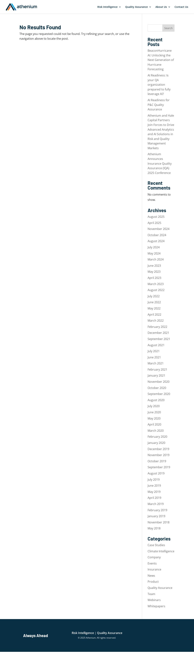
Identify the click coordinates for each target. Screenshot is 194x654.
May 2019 (154, 492)
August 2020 (156, 400)
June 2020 (154, 412)
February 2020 (157, 437)
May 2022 (154, 308)
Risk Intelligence (107, 7)
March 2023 (156, 284)
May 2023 (154, 272)
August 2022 (156, 290)
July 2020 (154, 406)
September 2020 (159, 394)
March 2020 (156, 431)
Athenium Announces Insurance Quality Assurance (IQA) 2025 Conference (160, 163)
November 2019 (158, 455)
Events (152, 563)
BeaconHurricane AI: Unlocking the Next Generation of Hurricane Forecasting (161, 60)
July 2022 (154, 296)
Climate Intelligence (161, 551)
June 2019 (154, 486)
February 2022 (157, 327)
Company (154, 557)
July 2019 (154, 480)
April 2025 (154, 223)
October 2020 (157, 388)
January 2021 (156, 375)
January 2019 (156, 516)
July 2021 (154, 351)
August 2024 (156, 241)
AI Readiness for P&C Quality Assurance (159, 104)
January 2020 (156, 443)
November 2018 (158, 522)
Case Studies (156, 545)
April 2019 (154, 498)
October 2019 (157, 461)
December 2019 (158, 449)
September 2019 (159, 467)
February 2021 (157, 369)
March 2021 (156, 363)
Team (151, 594)
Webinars (154, 600)
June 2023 (154, 266)
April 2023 (154, 278)
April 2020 (154, 424)
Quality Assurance (136, 7)
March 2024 (156, 259)
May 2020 (154, 418)
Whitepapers (156, 606)
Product (153, 582)
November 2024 (158, 229)
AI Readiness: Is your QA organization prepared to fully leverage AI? (159, 84)
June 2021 (154, 357)
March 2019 (156, 504)
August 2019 (156, 473)
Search (168, 28)
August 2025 (156, 217)
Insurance (154, 569)
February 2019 (157, 510)
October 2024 (157, 235)
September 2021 (159, 339)
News (151, 576)
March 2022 (156, 321)
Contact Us (181, 7)
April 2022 (154, 315)
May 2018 (154, 528)
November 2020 (158, 382)
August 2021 (156, 345)
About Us (161, 7)
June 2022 (154, 302)
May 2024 (154, 253)
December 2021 (158, 333)
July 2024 (154, 247)
